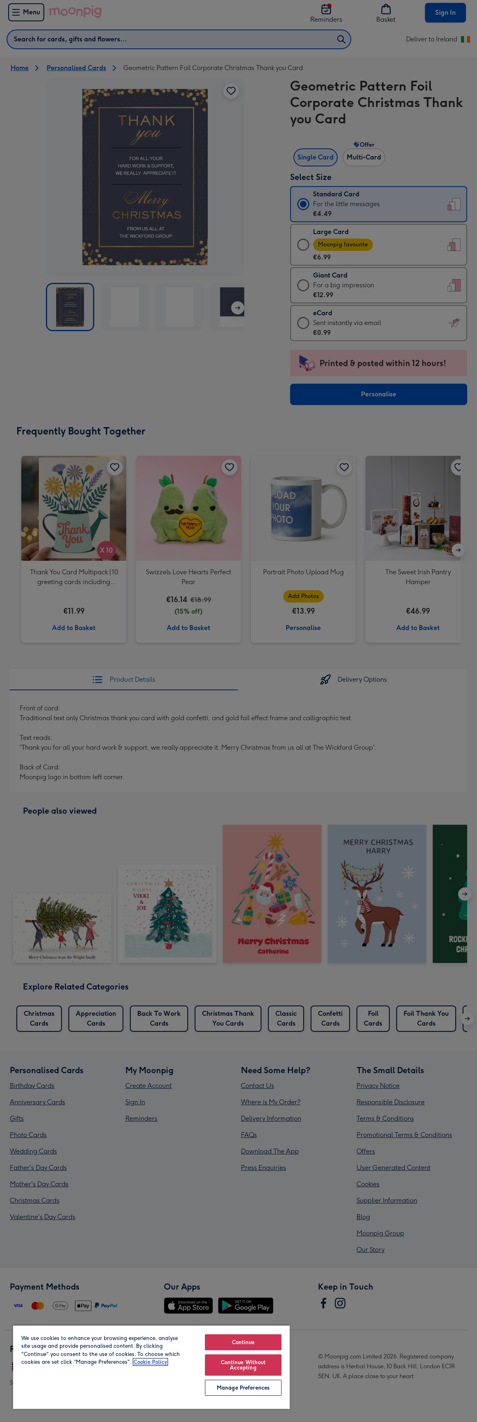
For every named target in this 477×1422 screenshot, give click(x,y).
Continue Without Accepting (243, 1365)
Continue (243, 1342)
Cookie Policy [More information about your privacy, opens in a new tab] (150, 1362)
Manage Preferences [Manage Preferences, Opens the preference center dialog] (243, 1388)
